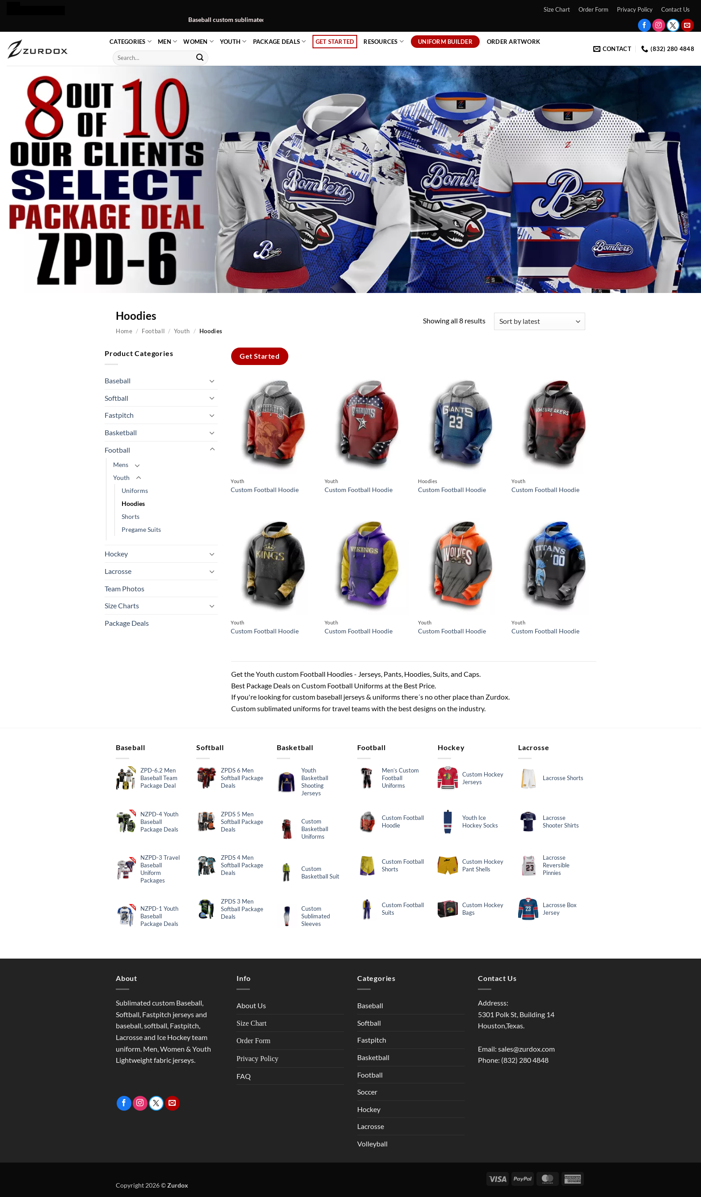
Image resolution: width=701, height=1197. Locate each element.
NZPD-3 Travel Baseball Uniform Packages (160, 869)
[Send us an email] (687, 25)
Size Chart (557, 9)
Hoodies (133, 503)
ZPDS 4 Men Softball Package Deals (242, 865)
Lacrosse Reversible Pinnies (556, 865)
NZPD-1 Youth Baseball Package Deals (159, 916)
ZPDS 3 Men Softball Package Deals (242, 909)
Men (167, 41)
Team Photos (124, 588)
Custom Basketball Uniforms (314, 829)
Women (198, 41)
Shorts (130, 516)
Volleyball (372, 1143)
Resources (383, 41)
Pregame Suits (141, 529)
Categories (131, 41)
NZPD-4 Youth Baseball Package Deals (159, 822)
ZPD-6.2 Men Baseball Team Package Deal (158, 778)
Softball (116, 398)
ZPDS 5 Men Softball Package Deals (242, 822)
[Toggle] (212, 380)
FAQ (243, 1076)
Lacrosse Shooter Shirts (561, 821)
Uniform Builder (445, 41)
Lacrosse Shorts (563, 777)
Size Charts (122, 605)
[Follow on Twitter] (673, 25)
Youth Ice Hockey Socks (480, 821)
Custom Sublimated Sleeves (315, 916)
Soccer (367, 1091)
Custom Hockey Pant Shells (482, 865)
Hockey (116, 553)
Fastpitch (119, 415)
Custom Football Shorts (403, 865)
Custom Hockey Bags (482, 908)
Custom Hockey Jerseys (482, 778)
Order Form (593, 9)
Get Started (335, 41)
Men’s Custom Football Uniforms (400, 778)
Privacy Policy (635, 9)
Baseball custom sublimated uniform (259, 19)
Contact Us (675, 9)
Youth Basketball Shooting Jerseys (314, 782)
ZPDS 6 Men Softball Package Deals (242, 778)
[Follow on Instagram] (658, 25)
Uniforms (135, 490)
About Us (251, 1005)
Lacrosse (118, 571)
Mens (120, 464)
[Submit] (199, 57)
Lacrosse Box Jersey (560, 908)
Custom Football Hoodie (265, 489)
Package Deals (279, 41)
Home (124, 331)
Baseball (118, 380)
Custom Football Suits (403, 908)
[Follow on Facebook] (644, 25)
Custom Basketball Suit (320, 872)
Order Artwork (513, 41)
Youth (233, 41)
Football (153, 331)
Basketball (121, 432)
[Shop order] (539, 321)
